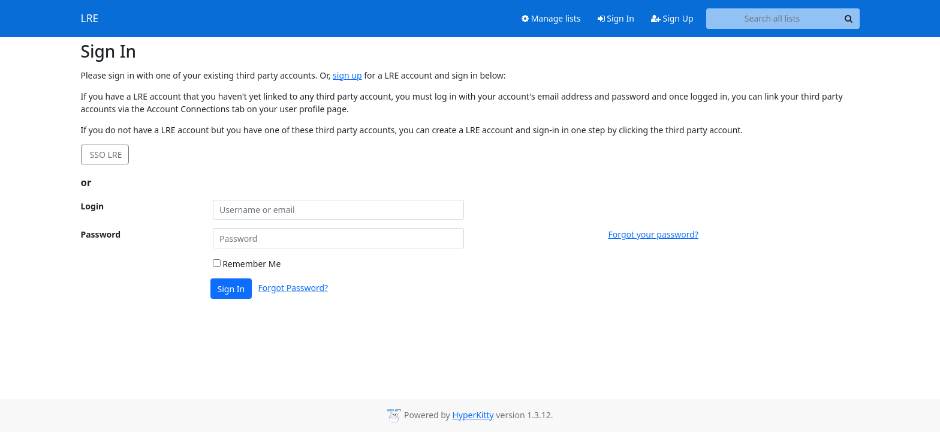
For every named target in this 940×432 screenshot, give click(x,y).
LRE (90, 18)
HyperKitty (472, 415)
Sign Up (672, 18)
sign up (347, 75)
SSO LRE (105, 154)
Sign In (616, 18)
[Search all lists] (772, 18)
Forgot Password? (293, 287)
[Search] (849, 18)
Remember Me (247, 263)
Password (101, 234)
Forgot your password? (653, 234)
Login (92, 206)
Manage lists (551, 18)
